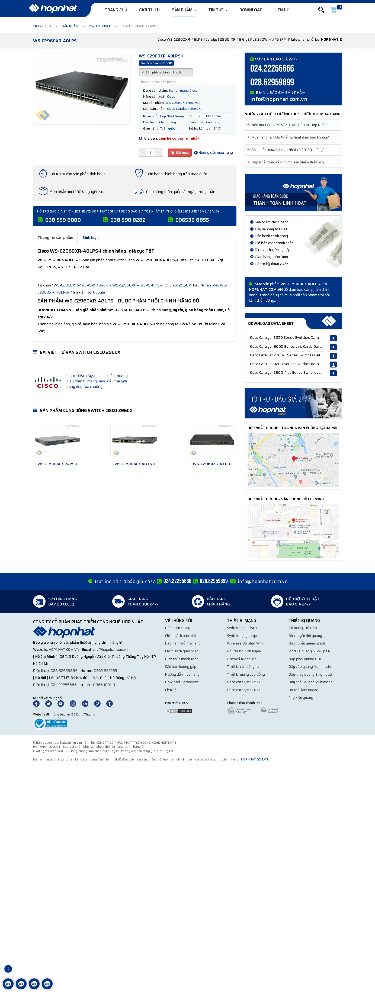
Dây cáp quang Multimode (310, 666)
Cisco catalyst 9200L (244, 682)
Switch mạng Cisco (242, 628)
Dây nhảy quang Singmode (310, 674)
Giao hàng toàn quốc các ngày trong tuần (180, 191)
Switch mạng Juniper (243, 636)
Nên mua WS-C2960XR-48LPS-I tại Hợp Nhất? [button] (288, 125)
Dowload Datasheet (181, 682)
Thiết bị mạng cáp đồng (246, 674)
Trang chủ (116, 10)
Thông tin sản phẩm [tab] (55, 237)
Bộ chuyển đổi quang (305, 636)
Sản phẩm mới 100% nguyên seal (78, 191)
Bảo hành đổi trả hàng (183, 643)
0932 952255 (105, 670)
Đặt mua (180, 152)
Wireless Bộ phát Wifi (245, 643)
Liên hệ (281, 10)
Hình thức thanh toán (181, 659)
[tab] (293, 125)
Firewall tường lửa (242, 659)
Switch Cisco (100, 26)
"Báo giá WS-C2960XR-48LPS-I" (125, 285)
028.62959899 (272, 82)
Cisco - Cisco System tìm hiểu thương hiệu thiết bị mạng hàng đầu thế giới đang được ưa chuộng (97, 381)
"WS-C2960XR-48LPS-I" (73, 285)
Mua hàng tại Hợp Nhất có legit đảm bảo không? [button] (289, 137)
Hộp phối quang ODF (305, 659)
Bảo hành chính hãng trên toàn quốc (176, 173)
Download (250, 10)
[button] (321, 10)
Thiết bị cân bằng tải (243, 666)
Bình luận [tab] (90, 237)
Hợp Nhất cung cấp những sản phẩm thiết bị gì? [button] (287, 162)
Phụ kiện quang (301, 697)
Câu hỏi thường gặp (180, 666)
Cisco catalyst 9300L (244, 690)
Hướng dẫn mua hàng (213, 152)
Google (99, 292)
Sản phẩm (184, 10)
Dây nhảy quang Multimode (311, 682)
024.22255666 (272, 69)
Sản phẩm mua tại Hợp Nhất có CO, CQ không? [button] (287, 149)
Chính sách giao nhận (181, 651)
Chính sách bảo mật (180, 636)
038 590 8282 (128, 220)
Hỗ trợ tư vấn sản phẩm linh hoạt (77, 173)
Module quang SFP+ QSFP (309, 651)
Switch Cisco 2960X (174, 285)
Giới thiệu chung (177, 628)
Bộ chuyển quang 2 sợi (307, 643)
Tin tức (217, 10)
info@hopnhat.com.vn (278, 99)
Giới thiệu (149, 10)
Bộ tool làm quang (303, 690)
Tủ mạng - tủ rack (303, 628)
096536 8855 (192, 220)
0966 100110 (104, 685)
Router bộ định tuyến (244, 651)
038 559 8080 (63, 220)
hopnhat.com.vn (64, 649)
